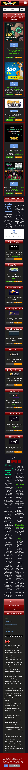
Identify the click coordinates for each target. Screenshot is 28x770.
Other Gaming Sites (14, 605)
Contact (14, 609)
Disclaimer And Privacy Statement (14, 613)
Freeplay (7, 629)
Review (18, 57)
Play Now (9, 57)
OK (6, 765)
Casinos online (9, 622)
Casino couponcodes (11, 624)
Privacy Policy (14, 765)
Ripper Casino (14, 84)
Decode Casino (14, 45)
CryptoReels (14, 111)
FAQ (17, 601)
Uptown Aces (14, 184)
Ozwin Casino (14, 146)
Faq (6, 626)
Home (11, 601)
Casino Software (9, 631)
